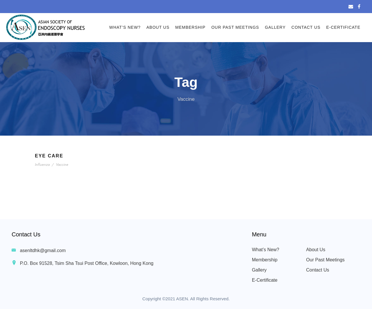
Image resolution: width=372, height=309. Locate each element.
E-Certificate (343, 27)
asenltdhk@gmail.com (43, 250)
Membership (190, 27)
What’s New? (125, 27)
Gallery (275, 27)
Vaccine (62, 164)
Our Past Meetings (235, 27)
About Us (157, 27)
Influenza (42, 164)
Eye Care (49, 155)
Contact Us (306, 27)
